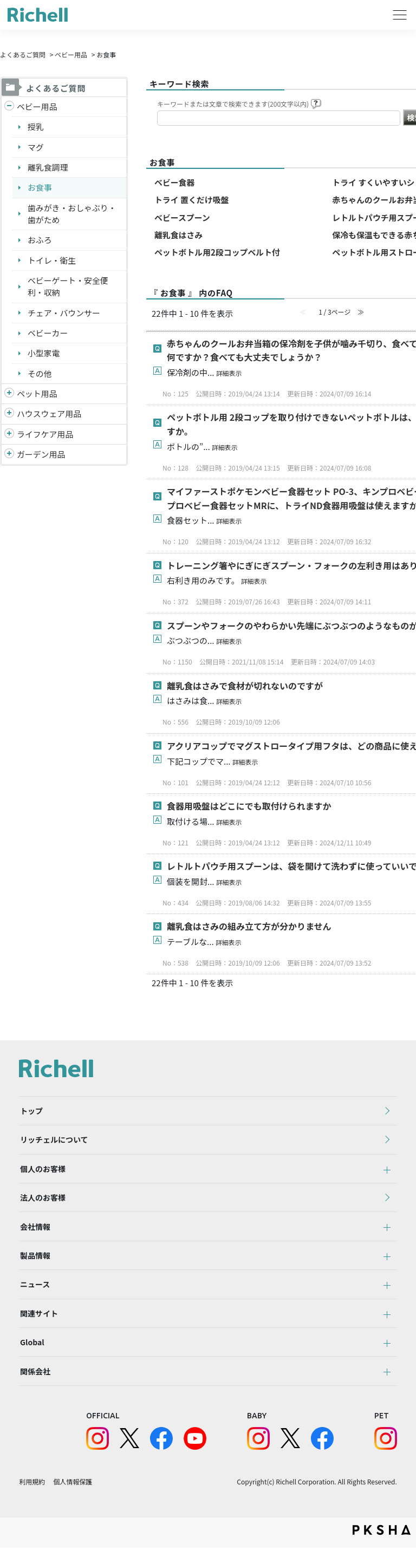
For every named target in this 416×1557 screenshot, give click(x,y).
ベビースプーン (182, 217)
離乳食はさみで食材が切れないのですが (245, 686)
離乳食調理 (48, 167)
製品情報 (34, 1260)
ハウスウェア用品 (49, 415)
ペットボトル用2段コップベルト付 (217, 252)
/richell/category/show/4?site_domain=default (9, 395)
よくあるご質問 (23, 54)
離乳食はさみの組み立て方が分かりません (249, 926)
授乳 (36, 127)
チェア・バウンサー (64, 314)
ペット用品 (37, 395)
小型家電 (44, 354)
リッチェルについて (53, 1141)
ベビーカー (48, 334)
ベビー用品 (71, 54)
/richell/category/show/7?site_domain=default (9, 415)
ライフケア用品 (45, 435)
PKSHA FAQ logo (382, 1539)
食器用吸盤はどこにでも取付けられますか (249, 806)
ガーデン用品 (41, 455)
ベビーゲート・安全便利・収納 (68, 287)
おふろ (40, 240)
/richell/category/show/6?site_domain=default (9, 436)
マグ (36, 147)
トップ (30, 1111)
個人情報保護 (72, 1490)
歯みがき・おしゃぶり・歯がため (72, 214)
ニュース (34, 1290)
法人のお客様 (41, 1201)
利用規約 (32, 1490)
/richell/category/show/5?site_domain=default (9, 107)
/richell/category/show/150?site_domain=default (9, 456)
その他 (40, 374)
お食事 (40, 187)
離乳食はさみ (178, 235)
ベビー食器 (174, 182)
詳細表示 (229, 373)
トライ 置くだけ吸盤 (191, 200)
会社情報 (34, 1231)
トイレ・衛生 (52, 260)
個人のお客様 (41, 1171)
